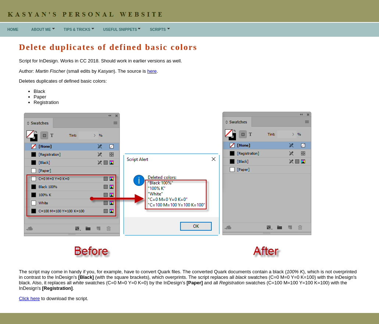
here (152, 71)
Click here (29, 298)
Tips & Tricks (77, 30)
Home (12, 30)
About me (41, 30)
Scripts (158, 30)
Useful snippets (120, 30)
